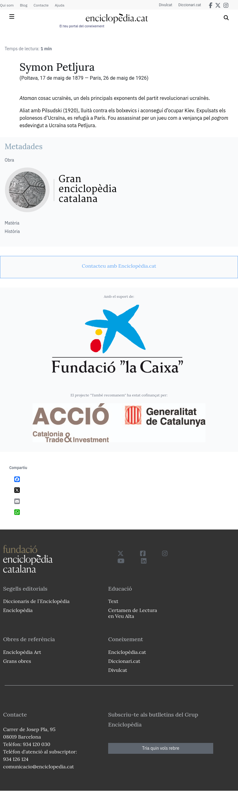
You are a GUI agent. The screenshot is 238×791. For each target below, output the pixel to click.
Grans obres (17, 661)
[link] (119, 266)
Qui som (7, 5)
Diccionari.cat (189, 5)
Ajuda (59, 5)
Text (113, 601)
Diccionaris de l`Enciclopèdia (36, 601)
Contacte (40, 5)
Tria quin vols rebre (160, 748)
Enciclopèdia (18, 610)
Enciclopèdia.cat (127, 652)
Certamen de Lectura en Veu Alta (132, 613)
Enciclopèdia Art (22, 652)
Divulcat (165, 5)
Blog (23, 5)
